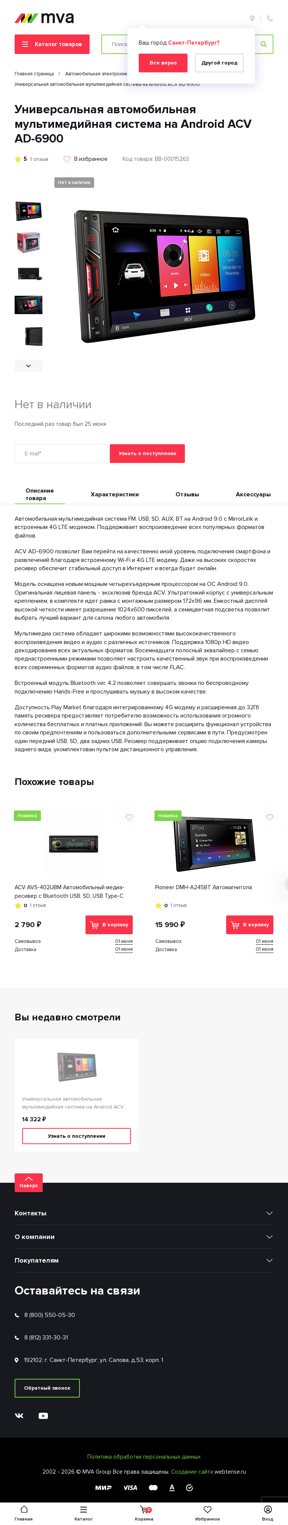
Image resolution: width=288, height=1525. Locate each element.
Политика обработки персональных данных (144, 1456)
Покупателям (37, 1260)
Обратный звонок (47, 1388)
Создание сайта (192, 1471)
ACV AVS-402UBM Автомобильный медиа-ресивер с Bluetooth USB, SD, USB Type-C (69, 891)
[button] (28, 366)
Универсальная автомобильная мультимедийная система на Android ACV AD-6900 (73, 1103)
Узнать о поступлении (147, 453)
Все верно (163, 63)
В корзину (109, 925)
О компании (35, 1237)
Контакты (30, 1213)
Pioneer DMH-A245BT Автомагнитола (203, 887)
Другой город (219, 63)
